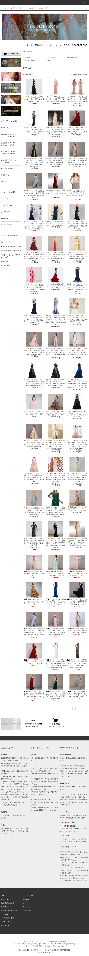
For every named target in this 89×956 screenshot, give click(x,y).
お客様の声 (4, 261)
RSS (2, 925)
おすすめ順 (73, 74)
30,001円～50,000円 (72, 57)
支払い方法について (7, 899)
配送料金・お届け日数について (11, 251)
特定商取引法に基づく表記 (9, 910)
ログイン (26, 903)
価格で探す (30, 51)
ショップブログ (6, 921)
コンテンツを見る (42, 8)
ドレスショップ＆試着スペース (11, 246)
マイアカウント (28, 895)
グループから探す (28, 8)
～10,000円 (28, 57)
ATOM (7, 925)
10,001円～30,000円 (51, 57)
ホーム (4, 8)
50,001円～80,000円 (30, 60)
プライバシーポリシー (8, 914)
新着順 (85, 74)
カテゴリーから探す (14, 8)
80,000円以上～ (50, 60)
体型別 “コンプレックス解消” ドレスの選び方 (10, 256)
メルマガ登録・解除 (7, 918)
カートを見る (27, 907)
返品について (5, 907)
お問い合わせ (27, 910)
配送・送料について (7, 903)
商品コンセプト (6, 242)
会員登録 (26, 899)
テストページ (5, 265)
